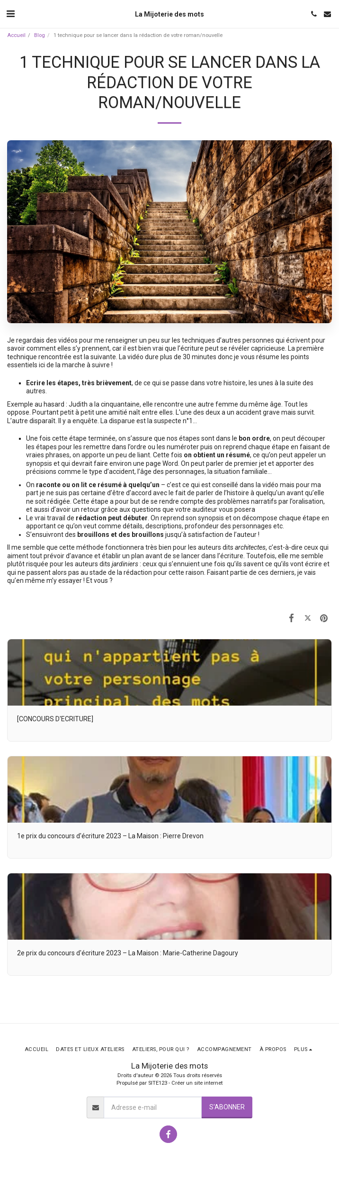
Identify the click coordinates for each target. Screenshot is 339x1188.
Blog (39, 35)
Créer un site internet (197, 1083)
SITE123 (157, 1083)
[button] (10, 14)
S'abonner (227, 1107)
